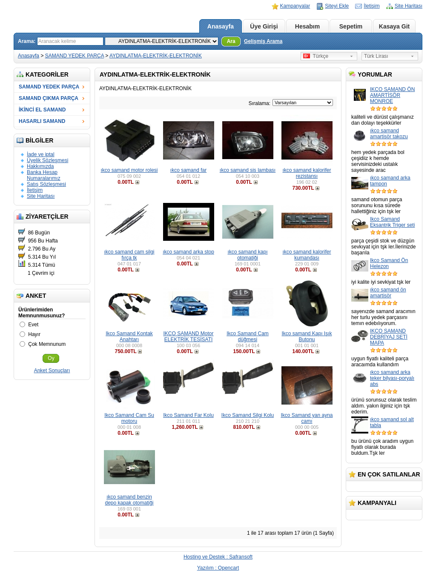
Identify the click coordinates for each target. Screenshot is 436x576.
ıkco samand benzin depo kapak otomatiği (129, 500)
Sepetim (350, 26)
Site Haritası (408, 6)
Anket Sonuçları (52, 371)
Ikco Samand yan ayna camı (307, 418)
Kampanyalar (295, 6)
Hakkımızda (40, 166)
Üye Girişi (264, 26)
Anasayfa (220, 26)
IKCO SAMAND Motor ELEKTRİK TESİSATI (188, 336)
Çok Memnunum (47, 344)
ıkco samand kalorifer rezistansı (306, 173)
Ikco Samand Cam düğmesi (248, 336)
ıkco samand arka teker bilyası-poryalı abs (392, 378)
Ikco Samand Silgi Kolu (247, 415)
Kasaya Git (394, 26)
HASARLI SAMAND (42, 121)
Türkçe (315, 56)
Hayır (34, 334)
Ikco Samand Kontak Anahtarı (129, 336)
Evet (33, 325)
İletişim (371, 6)
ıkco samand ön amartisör (388, 293)
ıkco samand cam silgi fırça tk (129, 255)
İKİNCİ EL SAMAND (42, 110)
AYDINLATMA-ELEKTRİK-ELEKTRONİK (155, 56)
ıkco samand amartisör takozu (389, 134)
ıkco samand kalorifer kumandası (306, 255)
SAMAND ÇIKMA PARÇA (48, 98)
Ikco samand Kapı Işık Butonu (306, 336)
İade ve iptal (40, 154)
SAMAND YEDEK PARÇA (74, 56)
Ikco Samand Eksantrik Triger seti (392, 222)
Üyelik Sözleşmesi (47, 160)
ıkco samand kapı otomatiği (247, 255)
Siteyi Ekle (337, 6)
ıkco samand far (188, 170)
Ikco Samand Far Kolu (188, 415)
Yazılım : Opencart (218, 568)
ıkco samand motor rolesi (129, 170)
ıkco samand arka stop (188, 252)
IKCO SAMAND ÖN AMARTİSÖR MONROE (392, 95)
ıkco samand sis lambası (247, 170)
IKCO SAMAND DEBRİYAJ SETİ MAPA (388, 337)
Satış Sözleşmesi (46, 184)
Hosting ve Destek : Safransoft (218, 557)
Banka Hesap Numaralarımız (43, 175)
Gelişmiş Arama (263, 41)
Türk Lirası (376, 56)
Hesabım (307, 26)
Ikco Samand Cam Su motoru (129, 418)
